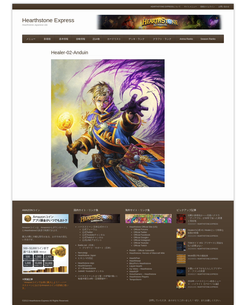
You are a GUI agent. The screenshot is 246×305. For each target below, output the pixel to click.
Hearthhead (135, 261)
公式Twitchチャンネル (92, 237)
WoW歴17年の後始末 (198, 255)
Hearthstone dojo (86, 263)
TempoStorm (135, 279)
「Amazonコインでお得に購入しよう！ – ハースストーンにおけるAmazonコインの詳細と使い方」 (45, 285)
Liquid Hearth (135, 266)
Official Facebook (142, 235)
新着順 (47, 39)
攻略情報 (80, 39)
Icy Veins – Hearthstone (140, 269)
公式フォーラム (89, 229)
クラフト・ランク (162, 39)
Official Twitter (140, 232)
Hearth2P (134, 271)
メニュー (30, 39)
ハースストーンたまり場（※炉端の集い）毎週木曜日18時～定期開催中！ (98, 277)
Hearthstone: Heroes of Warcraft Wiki (147, 253)
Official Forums (141, 229)
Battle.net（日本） (87, 245)
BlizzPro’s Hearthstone (140, 263)
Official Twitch (140, 245)
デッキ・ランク (136, 39)
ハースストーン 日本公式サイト (93, 227)
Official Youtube (141, 243)
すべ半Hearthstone (87, 268)
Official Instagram (142, 240)
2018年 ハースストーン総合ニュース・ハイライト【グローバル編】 (204, 282)
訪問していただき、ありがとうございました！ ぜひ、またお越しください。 (185, 300)
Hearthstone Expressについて (166, 7)
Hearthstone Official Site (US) (143, 227)
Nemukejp (83, 252)
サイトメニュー (190, 7)
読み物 (96, 39)
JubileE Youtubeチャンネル (91, 271)
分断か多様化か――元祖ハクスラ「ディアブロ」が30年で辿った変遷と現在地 (205, 218)
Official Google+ (141, 237)
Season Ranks (208, 39)
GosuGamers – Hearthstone (142, 274)
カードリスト (114, 39)
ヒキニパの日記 (85, 258)
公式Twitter (87, 232)
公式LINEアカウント (92, 240)
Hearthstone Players (139, 276)
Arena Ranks (186, 39)
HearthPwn (134, 258)
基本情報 (63, 39)
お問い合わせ (223, 7)
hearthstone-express (207, 224)
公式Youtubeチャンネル (93, 235)
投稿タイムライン (207, 7)
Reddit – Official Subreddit (141, 250)
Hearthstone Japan (87, 255)
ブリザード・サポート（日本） (97, 248)
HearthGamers (85, 265)
